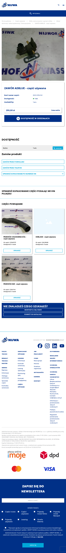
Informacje (5, 373)
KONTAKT (58, 148)
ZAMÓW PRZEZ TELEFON (12, 168)
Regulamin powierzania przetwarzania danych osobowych (54, 419)
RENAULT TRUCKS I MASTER (5, 360)
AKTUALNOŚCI (39, 372)
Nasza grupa (38, 360)
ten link (40, 537)
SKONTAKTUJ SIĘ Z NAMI (33, 310)
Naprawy (4, 370)
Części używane (20, 21)
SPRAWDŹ (16, 250)
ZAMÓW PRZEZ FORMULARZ (13, 162)
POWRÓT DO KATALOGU (33, 314)
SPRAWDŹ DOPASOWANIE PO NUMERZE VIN (33, 174)
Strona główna (6, 21)
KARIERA (37, 376)
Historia (36, 363)
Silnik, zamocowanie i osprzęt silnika (40, 21)
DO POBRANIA (54, 351)
